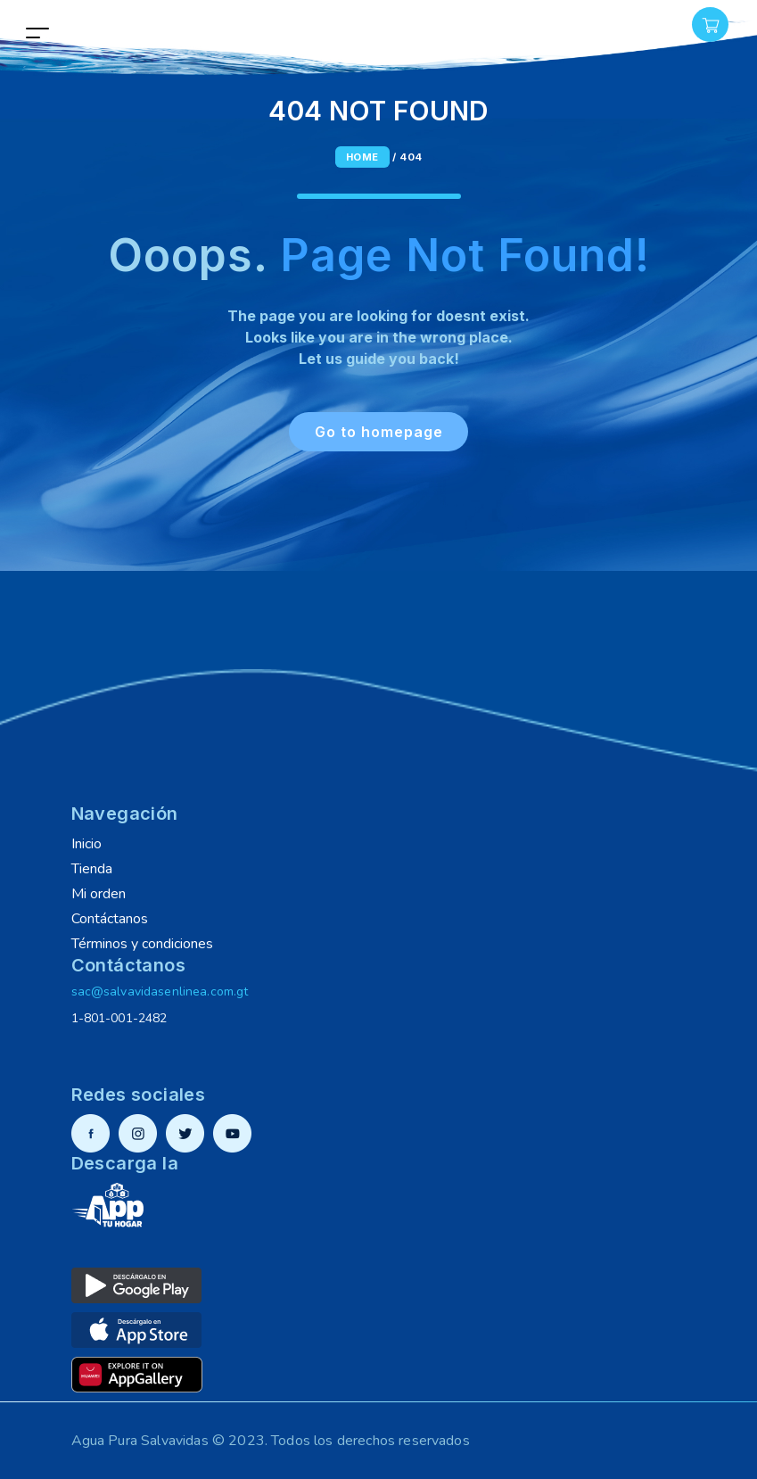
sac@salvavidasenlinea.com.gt (160, 991)
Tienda (91, 869)
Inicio (86, 844)
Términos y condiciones (142, 944)
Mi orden (98, 894)
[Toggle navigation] (37, 32)
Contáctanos (109, 919)
